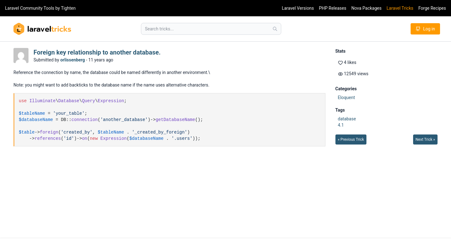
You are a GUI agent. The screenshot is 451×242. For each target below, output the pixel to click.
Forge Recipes (432, 8)
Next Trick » (425, 139)
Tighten (68, 8)
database (347, 118)
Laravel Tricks (399, 8)
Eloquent (346, 97)
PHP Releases (332, 8)
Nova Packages (366, 8)
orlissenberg (72, 59)
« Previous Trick (351, 139)
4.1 (341, 125)
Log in (425, 28)
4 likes (347, 62)
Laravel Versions (298, 8)
